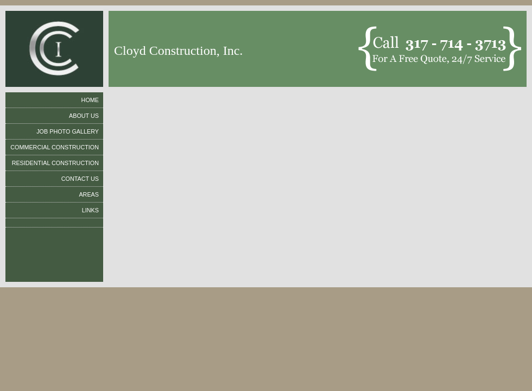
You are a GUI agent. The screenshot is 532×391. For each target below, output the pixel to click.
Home (90, 100)
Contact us (80, 178)
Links (90, 210)
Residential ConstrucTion (55, 163)
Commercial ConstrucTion (54, 147)
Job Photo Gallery (67, 131)
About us (84, 115)
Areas (89, 194)
